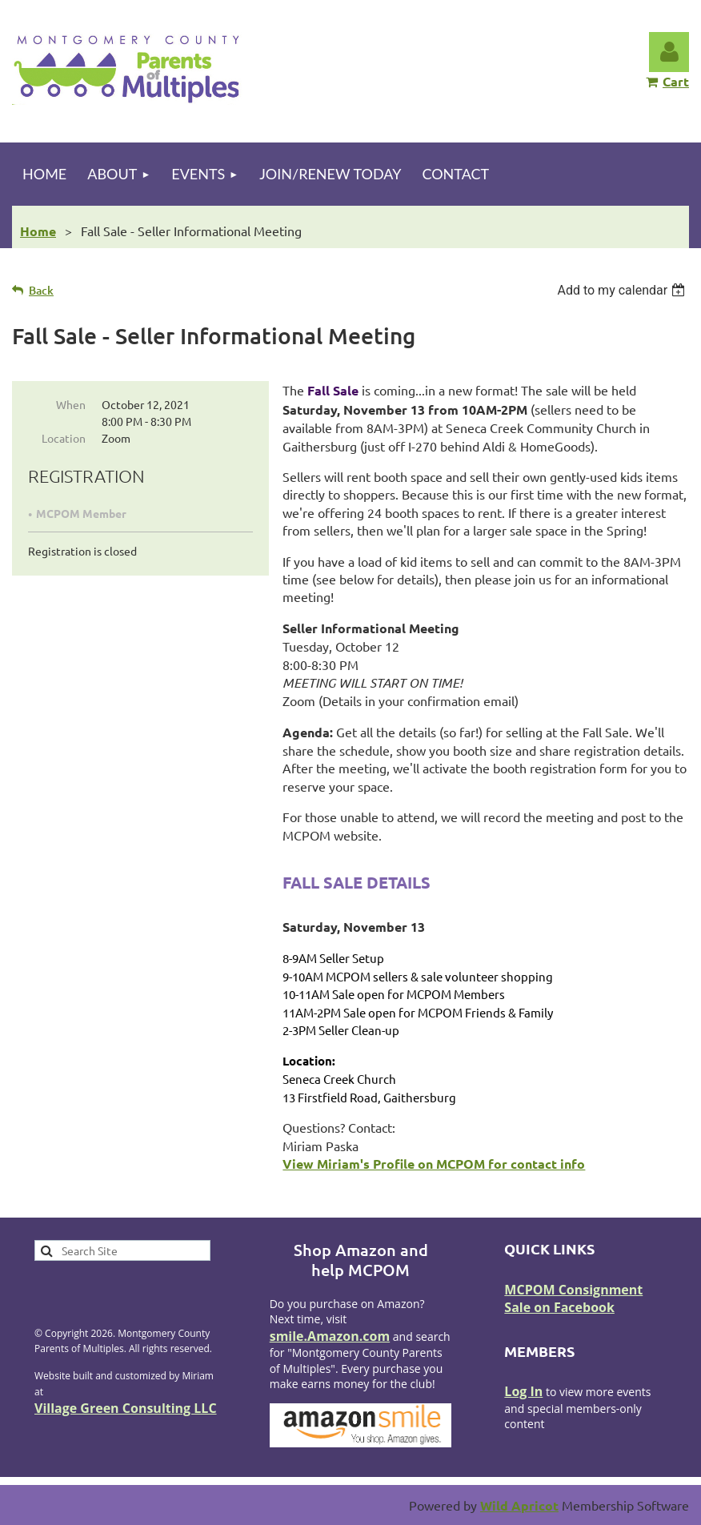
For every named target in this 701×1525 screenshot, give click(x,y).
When (71, 404)
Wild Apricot (519, 1505)
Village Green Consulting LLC (125, 1408)
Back (41, 290)
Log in (669, 52)
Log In (523, 1391)
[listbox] (623, 290)
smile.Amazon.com (330, 1336)
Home (38, 231)
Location (64, 438)
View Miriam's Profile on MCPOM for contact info (433, 1163)
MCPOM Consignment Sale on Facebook (573, 1298)
